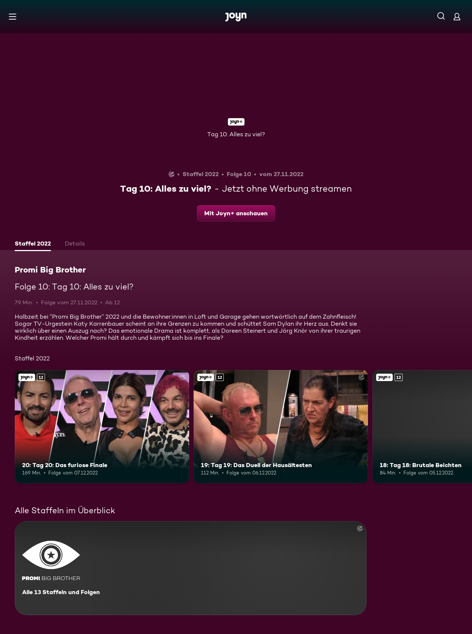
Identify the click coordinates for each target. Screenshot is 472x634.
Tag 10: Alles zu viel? (236, 134)
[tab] (32, 244)
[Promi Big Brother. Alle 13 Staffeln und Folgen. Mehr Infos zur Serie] (191, 568)
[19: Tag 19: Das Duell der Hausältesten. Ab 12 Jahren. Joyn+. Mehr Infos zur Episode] (281, 426)
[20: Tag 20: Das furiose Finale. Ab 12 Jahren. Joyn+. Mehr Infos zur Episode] (102, 426)
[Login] (457, 16)
